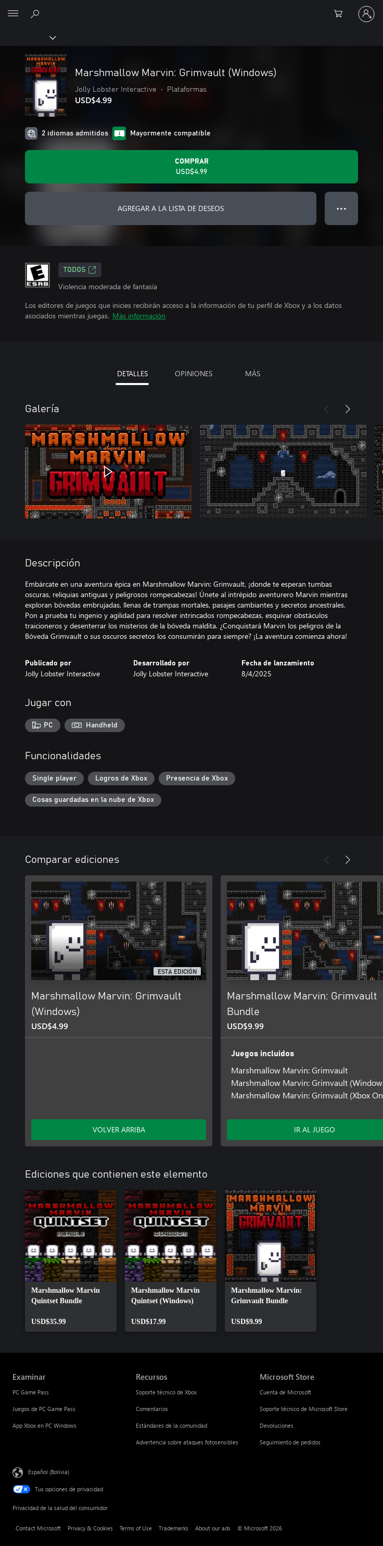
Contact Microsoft (38, 1528)
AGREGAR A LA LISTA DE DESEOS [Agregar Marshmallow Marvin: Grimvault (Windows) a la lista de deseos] (171, 208)
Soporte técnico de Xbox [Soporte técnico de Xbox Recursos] (166, 1392)
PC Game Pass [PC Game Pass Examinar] (30, 1392)
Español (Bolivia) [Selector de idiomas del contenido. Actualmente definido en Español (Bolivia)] (48, 1471)
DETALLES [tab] (132, 373)
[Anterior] (326, 409)
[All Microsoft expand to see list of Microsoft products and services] (13, 14)
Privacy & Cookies (90, 1528)
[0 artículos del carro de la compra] (341, 14)
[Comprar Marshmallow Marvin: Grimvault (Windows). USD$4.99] (191, 166)
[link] (71, 1261)
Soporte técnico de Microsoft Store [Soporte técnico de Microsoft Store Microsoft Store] (304, 1408)
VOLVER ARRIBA (119, 1129)
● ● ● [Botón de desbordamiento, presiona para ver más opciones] (342, 208)
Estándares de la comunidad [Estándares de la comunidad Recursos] (171, 1425)
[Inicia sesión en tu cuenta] (366, 14)
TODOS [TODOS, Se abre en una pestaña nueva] (79, 270)
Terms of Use (136, 1528)
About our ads (213, 1528)
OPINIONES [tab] (193, 373)
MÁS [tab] (252, 373)
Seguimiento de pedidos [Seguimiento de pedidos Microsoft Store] (290, 1442)
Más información (138, 315)
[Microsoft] (191, 8)
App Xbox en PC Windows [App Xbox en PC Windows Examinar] (44, 1425)
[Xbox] (27, 37)
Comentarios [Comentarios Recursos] (152, 1408)
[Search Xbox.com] (36, 13)
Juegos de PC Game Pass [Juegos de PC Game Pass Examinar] (43, 1408)
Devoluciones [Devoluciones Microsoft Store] (276, 1425)
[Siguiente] (347, 409)
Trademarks (173, 1528)
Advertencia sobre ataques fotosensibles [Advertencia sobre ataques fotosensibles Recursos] (187, 1442)
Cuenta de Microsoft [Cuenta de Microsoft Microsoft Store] (285, 1392)
